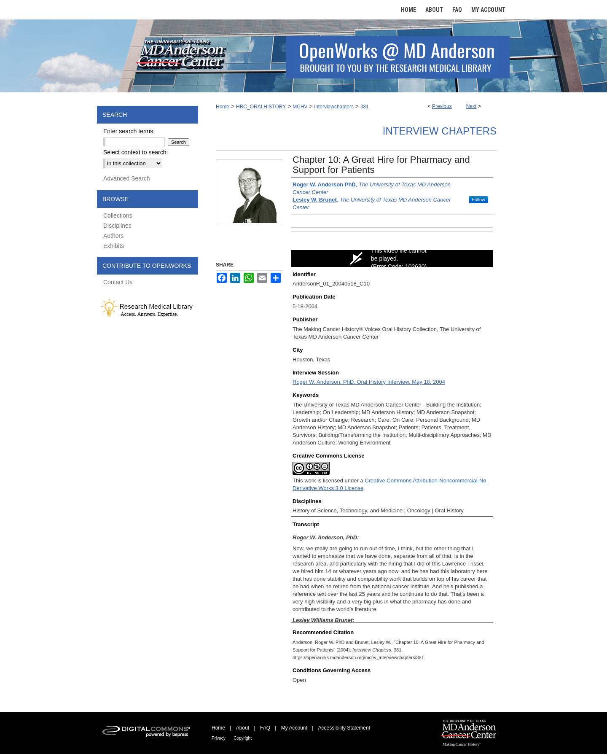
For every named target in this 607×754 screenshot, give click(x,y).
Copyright (243, 738)
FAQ (265, 728)
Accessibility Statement (344, 728)
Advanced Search (126, 178)
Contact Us (117, 282)
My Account (294, 728)
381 (364, 107)
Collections (117, 215)
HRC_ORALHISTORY (261, 107)
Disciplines (117, 225)
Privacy (219, 738)
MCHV (300, 107)
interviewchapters (334, 107)
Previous (442, 106)
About (242, 728)
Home (222, 107)
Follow (478, 199)
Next (471, 106)
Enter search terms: (129, 131)
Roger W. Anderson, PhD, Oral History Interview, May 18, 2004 (369, 382)
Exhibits (113, 245)
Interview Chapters (440, 131)
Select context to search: (135, 152)
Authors (113, 235)
